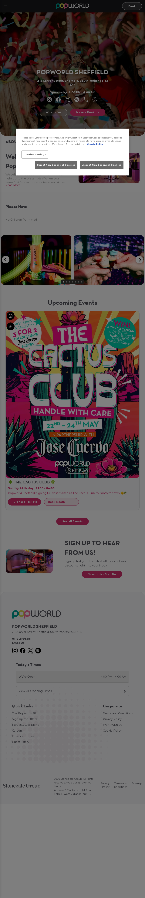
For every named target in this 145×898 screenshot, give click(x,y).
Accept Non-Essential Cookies (101, 165)
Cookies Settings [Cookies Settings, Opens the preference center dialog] (35, 154)
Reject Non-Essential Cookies (56, 165)
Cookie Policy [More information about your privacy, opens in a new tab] (95, 144)
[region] (72, 152)
